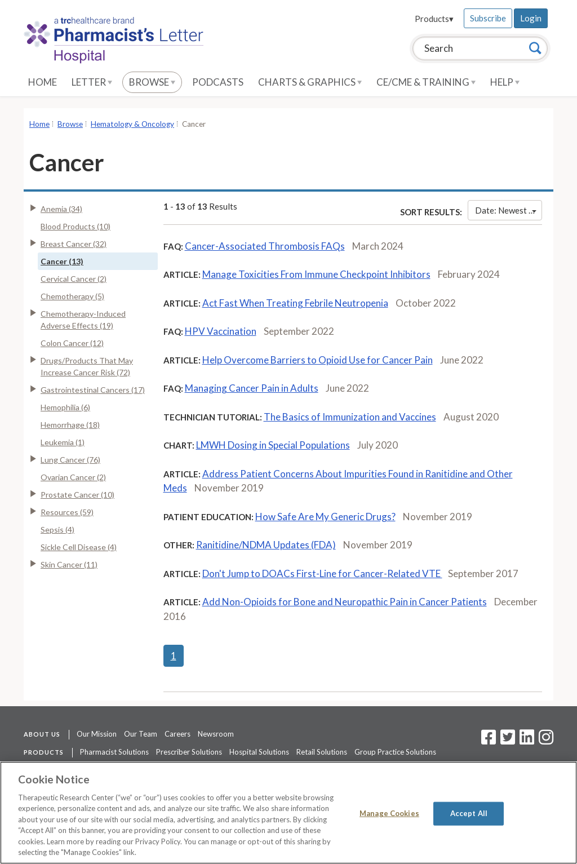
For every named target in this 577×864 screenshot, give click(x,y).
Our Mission (97, 733)
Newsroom (216, 733)
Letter (92, 82)
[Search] (535, 48)
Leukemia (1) (63, 442)
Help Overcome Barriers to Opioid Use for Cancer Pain (317, 360)
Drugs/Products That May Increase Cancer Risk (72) (87, 366)
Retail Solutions (321, 751)
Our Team (140, 733)
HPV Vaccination (220, 331)
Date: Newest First (508, 210)
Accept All (468, 813)
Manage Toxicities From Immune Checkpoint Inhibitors (316, 274)
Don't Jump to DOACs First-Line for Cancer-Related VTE (322, 573)
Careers (177, 733)
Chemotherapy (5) (72, 296)
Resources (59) (67, 512)
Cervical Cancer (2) (73, 278)
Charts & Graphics (310, 82)
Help (505, 82)
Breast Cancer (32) (73, 244)
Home (42, 82)
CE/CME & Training (426, 82)
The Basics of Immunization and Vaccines (350, 417)
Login (531, 18)
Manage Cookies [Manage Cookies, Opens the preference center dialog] (389, 813)
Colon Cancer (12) (72, 343)
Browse (152, 82)
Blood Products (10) (75, 226)
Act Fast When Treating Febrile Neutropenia (295, 303)
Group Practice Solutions (395, 751)
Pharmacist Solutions (114, 751)
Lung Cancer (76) (70, 459)
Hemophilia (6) (65, 407)
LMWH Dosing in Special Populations (273, 445)
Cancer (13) (62, 261)
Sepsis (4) (57, 529)
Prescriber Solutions (189, 751)
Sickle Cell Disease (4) (79, 547)
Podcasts (217, 82)
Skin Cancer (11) (69, 564)
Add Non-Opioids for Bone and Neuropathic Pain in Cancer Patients (344, 602)
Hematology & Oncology (132, 124)
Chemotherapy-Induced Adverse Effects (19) (83, 319)
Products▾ (434, 19)
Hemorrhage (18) (70, 424)
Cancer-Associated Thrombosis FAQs (265, 246)
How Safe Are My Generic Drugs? (325, 516)
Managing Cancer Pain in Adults (251, 388)
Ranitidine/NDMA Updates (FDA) (266, 545)
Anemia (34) (61, 209)
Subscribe (488, 18)
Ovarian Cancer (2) (73, 477)
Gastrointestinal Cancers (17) (93, 390)
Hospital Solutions (259, 751)
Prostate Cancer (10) (77, 494)
